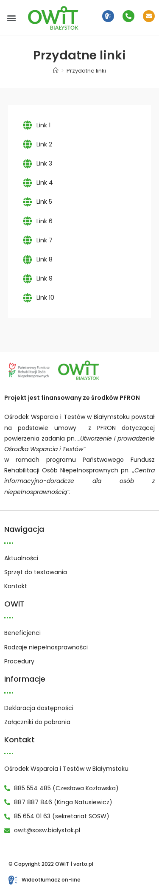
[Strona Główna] (56, 71)
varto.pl (83, 864)
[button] (11, 18)
